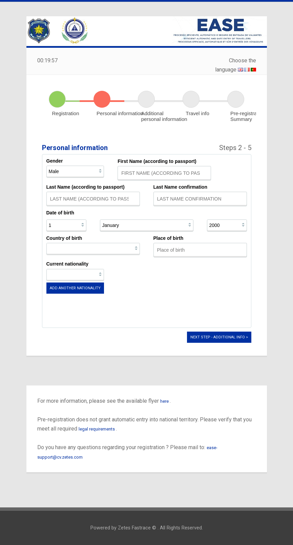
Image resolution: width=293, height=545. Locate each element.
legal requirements (97, 429)
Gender (54, 161)
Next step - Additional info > (219, 337)
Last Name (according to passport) (85, 187)
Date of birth (60, 212)
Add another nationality (75, 288)
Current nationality (67, 264)
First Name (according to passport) (157, 161)
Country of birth (64, 238)
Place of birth (168, 238)
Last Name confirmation (180, 187)
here (165, 401)
